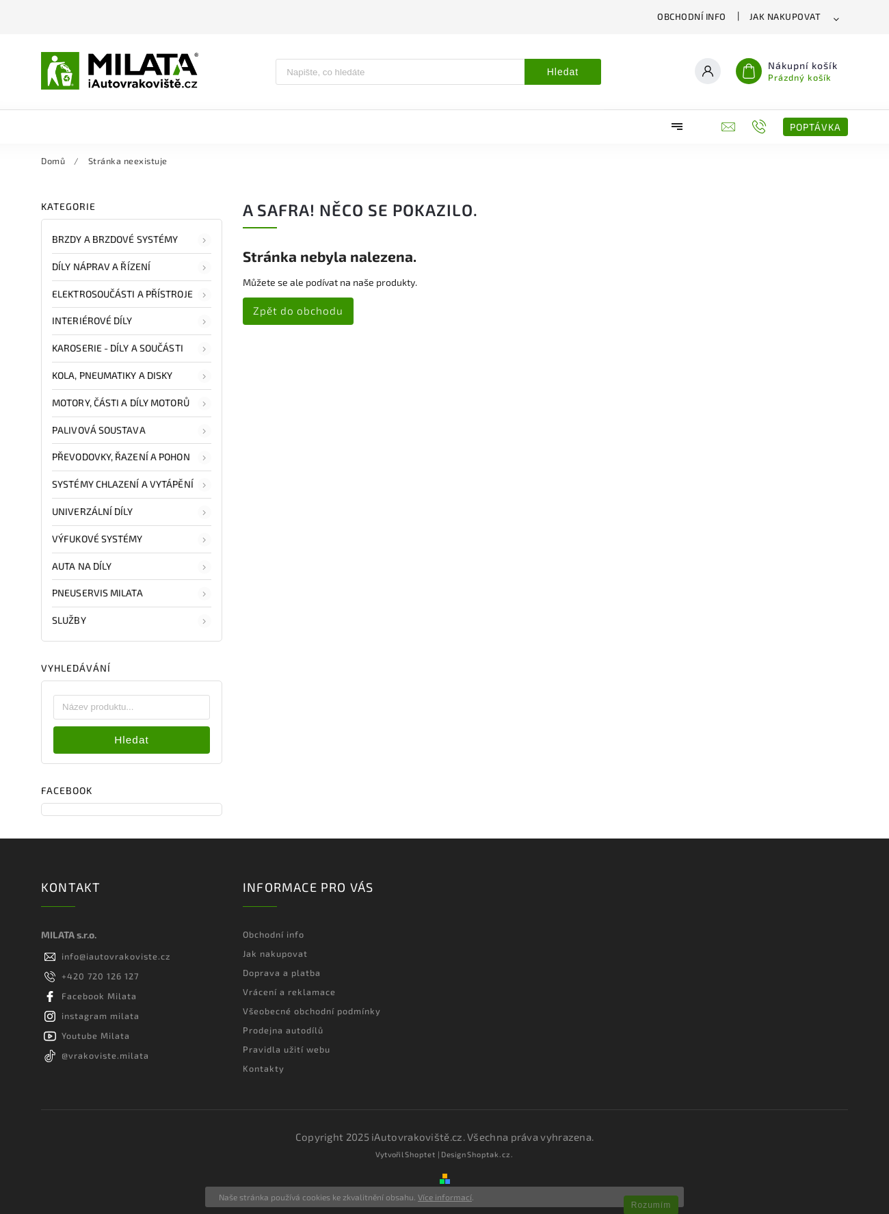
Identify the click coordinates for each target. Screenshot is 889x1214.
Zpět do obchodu (298, 310)
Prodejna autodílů (283, 1030)
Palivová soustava (131, 431)
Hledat (563, 71)
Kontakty (263, 1068)
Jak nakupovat (785, 16)
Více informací (445, 1197)
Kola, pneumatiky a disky (131, 376)
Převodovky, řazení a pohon (131, 457)
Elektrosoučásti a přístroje (131, 295)
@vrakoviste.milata (105, 1055)
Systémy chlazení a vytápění (131, 485)
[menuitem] (85, 126)
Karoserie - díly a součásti (131, 349)
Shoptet (420, 1154)
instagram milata (101, 1015)
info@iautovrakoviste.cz (116, 956)
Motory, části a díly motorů (131, 403)
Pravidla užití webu (286, 1049)
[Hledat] (400, 72)
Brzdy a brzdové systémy (131, 240)
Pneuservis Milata (131, 594)
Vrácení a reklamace (289, 991)
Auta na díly (131, 567)
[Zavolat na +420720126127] (761, 126)
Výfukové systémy (131, 539)
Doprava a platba (282, 972)
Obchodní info (691, 16)
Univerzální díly (131, 512)
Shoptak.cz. (490, 1154)
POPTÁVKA (815, 127)
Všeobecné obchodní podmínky (312, 1010)
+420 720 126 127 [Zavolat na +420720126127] (100, 976)
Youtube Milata (96, 1035)
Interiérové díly (131, 321)
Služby (131, 621)
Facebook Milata (99, 995)
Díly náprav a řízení (131, 267)
